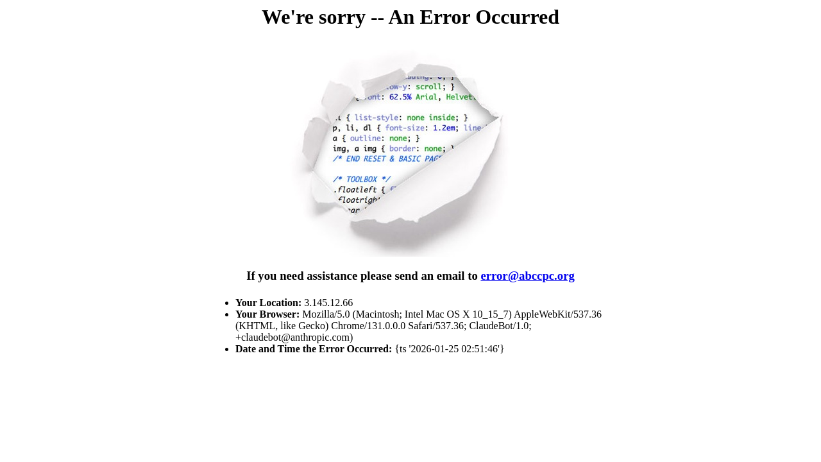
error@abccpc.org (527, 275)
